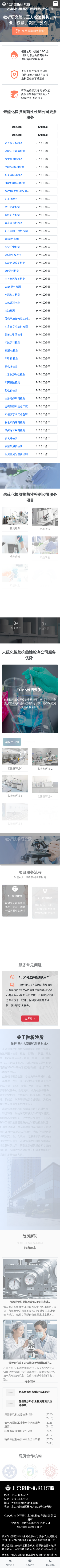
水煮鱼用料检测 (14, 159)
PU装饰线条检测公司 (20, 1540)
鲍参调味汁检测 (14, 175)
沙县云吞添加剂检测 (16, 326)
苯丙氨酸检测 (12, 382)
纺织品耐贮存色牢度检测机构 (18, 1545)
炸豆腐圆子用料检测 (16, 231)
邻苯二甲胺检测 (14, 334)
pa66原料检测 (13, 286)
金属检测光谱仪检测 (16, 454)
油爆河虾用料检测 (15, 398)
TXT (39, 1527)
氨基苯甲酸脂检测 (36, 1555)
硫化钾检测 (11, 438)
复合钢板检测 (12, 207)
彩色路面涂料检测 (15, 422)
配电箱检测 (11, 390)
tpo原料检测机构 (22, 1549)
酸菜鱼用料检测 (14, 446)
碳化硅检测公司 (29, 1536)
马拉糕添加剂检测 (15, 278)
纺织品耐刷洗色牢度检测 (19, 406)
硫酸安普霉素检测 (15, 151)
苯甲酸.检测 (11, 358)
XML (31, 1527)
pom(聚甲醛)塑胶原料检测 (20, 191)
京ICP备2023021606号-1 (36, 1523)
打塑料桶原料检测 (15, 183)
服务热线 (50, 1562)
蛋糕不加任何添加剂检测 (19, 318)
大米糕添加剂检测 (15, 374)
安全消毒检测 (12, 246)
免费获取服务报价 (33, 32)
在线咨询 (30, 1562)
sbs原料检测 (12, 239)
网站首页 (10, 1562)
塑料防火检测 (12, 215)
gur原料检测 (12, 270)
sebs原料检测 (12, 302)
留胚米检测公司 (11, 1536)
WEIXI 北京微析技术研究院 (34, 1515)
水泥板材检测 (12, 294)
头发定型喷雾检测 (15, 262)
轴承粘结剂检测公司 (43, 1540)
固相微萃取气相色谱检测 (19, 414)
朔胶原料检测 (12, 342)
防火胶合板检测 (14, 143)
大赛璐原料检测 (14, 223)
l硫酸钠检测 (11, 350)
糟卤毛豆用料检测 (15, 430)
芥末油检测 (11, 199)
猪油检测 (10, 310)
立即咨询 (30, 1018)
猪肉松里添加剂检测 (13, 1555)
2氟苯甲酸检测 (13, 254)
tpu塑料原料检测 (14, 167)
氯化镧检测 (11, 366)
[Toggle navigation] (55, 3)
